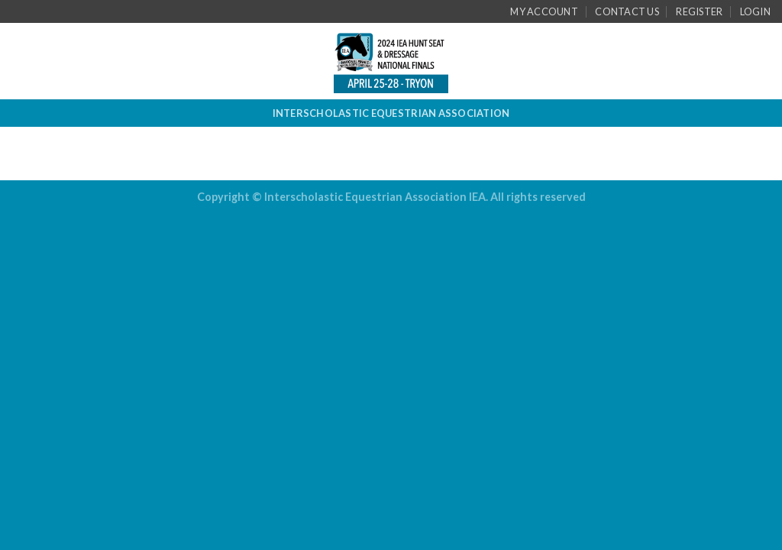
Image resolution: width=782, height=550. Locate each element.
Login (755, 11)
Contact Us (627, 11)
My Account (544, 11)
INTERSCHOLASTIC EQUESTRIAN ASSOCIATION (391, 113)
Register (699, 11)
